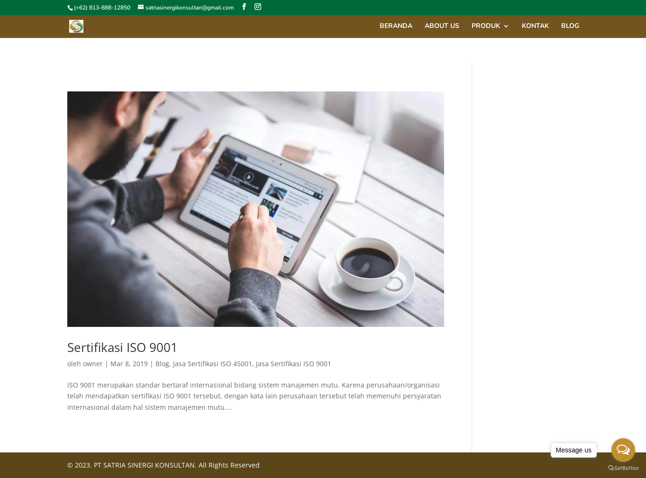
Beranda (396, 26)
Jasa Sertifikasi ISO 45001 (212, 363)
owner (93, 363)
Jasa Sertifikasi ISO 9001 (293, 363)
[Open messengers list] (623, 450)
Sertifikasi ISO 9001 (122, 347)
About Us (442, 26)
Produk (486, 26)
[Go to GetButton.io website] (623, 468)
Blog (570, 26)
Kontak (535, 26)
